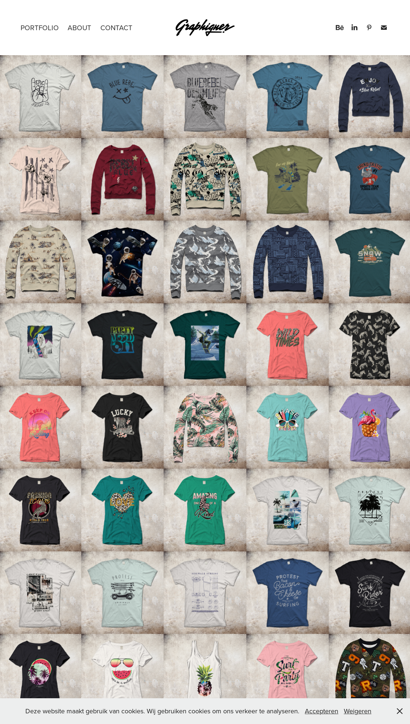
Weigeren (357, 711)
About (79, 27)
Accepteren (321, 711)
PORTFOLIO (40, 27)
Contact (116, 27)
